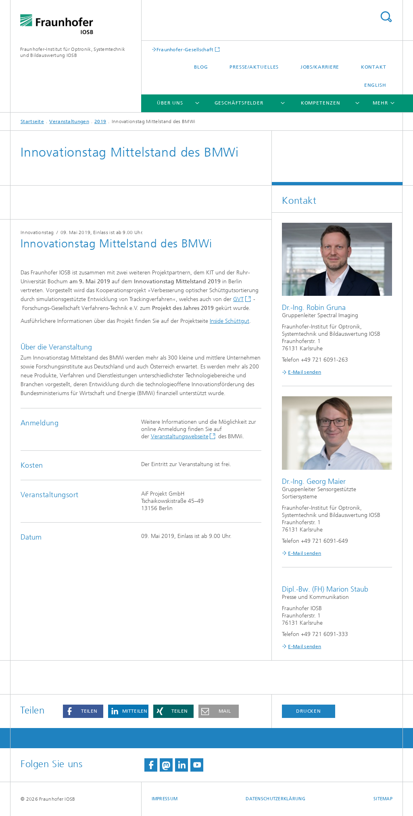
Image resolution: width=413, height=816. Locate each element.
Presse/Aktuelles (254, 67)
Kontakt (373, 67)
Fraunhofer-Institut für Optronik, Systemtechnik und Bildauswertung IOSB (72, 52)
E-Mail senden (304, 372)
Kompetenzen (320, 103)
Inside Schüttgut (229, 321)
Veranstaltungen (69, 121)
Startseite (32, 121)
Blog (201, 67)
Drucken (308, 711)
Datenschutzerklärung (275, 798)
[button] (83, 711)
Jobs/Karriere (320, 67)
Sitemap (382, 798)
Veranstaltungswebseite (180, 436)
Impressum (164, 798)
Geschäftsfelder (239, 103)
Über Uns (170, 103)
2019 (100, 121)
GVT (238, 299)
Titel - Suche (386, 16)
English (375, 85)
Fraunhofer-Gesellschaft (185, 49)
